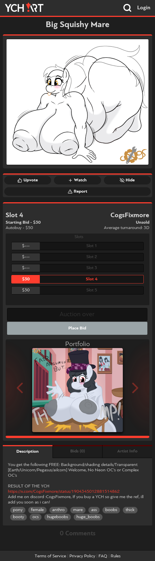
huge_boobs (88, 517)
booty (18, 517)
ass (94, 510)
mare (78, 510)
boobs (111, 510)
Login (143, 8)
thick (130, 510)
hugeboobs (57, 517)
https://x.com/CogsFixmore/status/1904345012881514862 (64, 491)
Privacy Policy (82, 556)
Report (77, 191)
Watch (77, 180)
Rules (116, 556)
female (37, 510)
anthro (58, 510)
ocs (35, 517)
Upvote (28, 180)
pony (18, 510)
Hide (127, 180)
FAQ (103, 556)
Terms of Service (50, 556)
